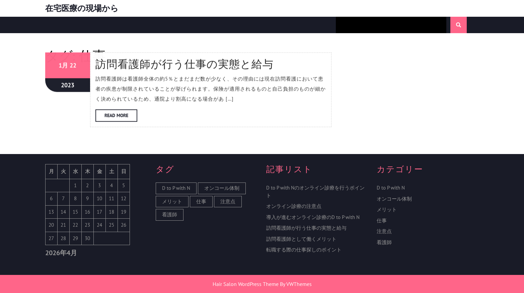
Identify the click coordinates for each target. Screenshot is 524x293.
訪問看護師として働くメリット (301, 239)
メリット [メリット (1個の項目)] (172, 201)
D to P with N (391, 188)
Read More (120, 31)
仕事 (382, 220)
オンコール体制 (394, 199)
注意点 (384, 231)
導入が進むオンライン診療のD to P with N (313, 217)
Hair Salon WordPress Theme (246, 284)
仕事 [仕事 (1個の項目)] (201, 201)
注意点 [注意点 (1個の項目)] (227, 201)
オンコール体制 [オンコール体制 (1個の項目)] (221, 188)
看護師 (384, 242)
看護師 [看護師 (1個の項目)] (169, 214)
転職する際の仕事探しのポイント (304, 249)
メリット (387, 209)
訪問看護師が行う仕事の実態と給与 (306, 228)
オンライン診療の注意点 (293, 206)
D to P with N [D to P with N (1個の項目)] (176, 188)
